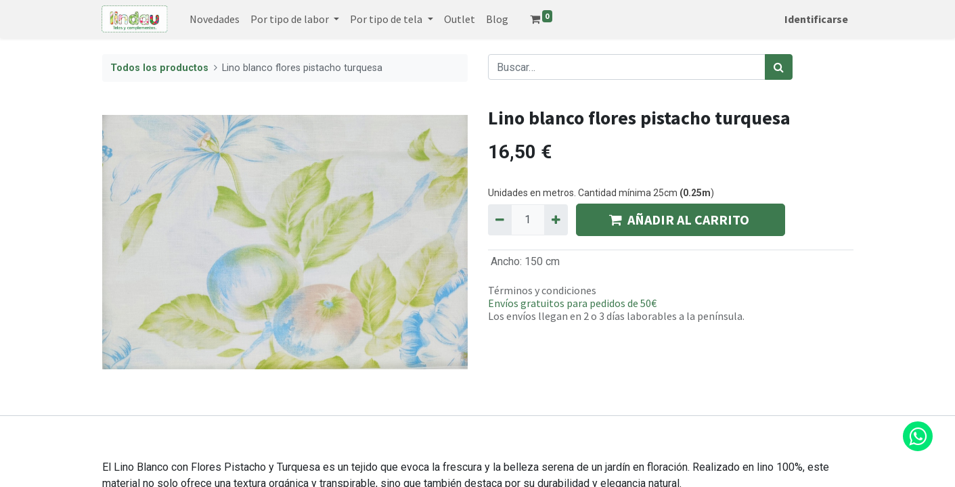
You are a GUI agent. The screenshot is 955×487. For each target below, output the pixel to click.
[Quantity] (528, 219)
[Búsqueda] (779, 67)
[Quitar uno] (500, 219)
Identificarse (816, 19)
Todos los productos (159, 68)
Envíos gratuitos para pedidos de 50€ (572, 303)
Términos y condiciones (542, 290)
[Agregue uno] (556, 219)
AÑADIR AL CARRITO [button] (680, 219)
